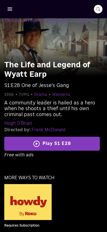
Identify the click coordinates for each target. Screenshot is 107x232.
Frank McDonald (49, 130)
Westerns (61, 95)
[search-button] (98, 9)
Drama (40, 95)
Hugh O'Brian (18, 123)
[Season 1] (86, 21)
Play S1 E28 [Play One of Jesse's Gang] (57, 143)
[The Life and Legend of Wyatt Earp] (41, 21)
